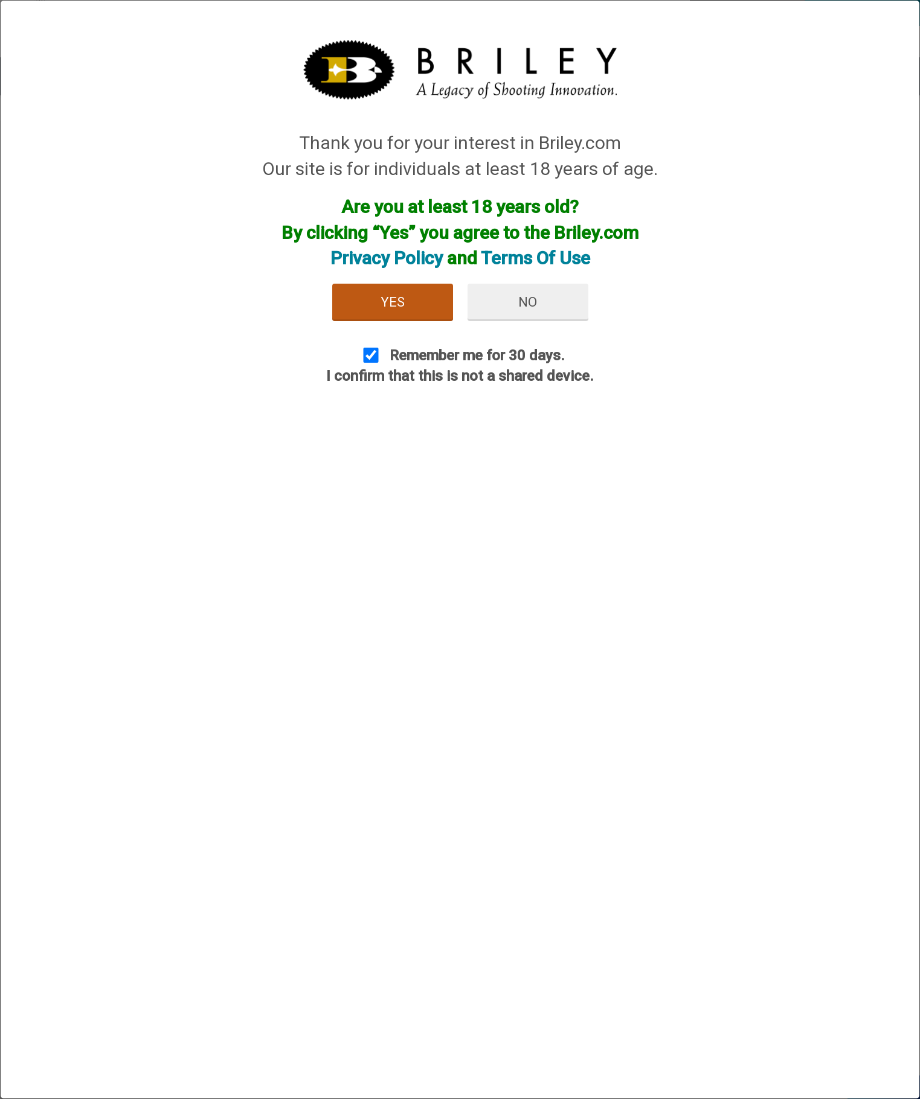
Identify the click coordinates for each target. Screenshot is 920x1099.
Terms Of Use (535, 258)
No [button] (527, 302)
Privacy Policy (386, 258)
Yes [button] (393, 302)
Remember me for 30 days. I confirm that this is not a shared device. (460, 365)
